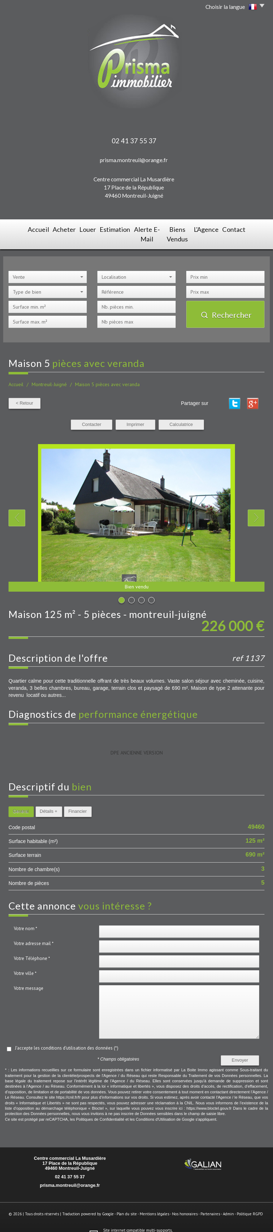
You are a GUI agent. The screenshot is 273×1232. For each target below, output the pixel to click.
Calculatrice (181, 412)
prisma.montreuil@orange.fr (134, 160)
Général (21, 798)
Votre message (28, 976)
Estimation (106, 228)
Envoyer (240, 1047)
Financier (77, 798)
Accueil (22, 228)
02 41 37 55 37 (70, 1164)
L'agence (220, 228)
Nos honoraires (185, 1201)
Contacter (91, 412)
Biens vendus (183, 228)
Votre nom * (25, 916)
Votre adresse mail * (34, 931)
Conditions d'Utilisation (155, 1107)
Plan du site (127, 1201)
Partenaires (210, 1201)
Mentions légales (154, 1201)
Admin (228, 1201)
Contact (250, 228)
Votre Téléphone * (32, 946)
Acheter (50, 228)
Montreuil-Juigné (49, 372)
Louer (76, 228)
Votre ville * (25, 961)
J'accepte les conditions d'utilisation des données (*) (66, 1036)
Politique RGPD (250, 1201)
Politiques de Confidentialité (100, 1107)
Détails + (48, 798)
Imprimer (135, 412)
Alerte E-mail (143, 228)
